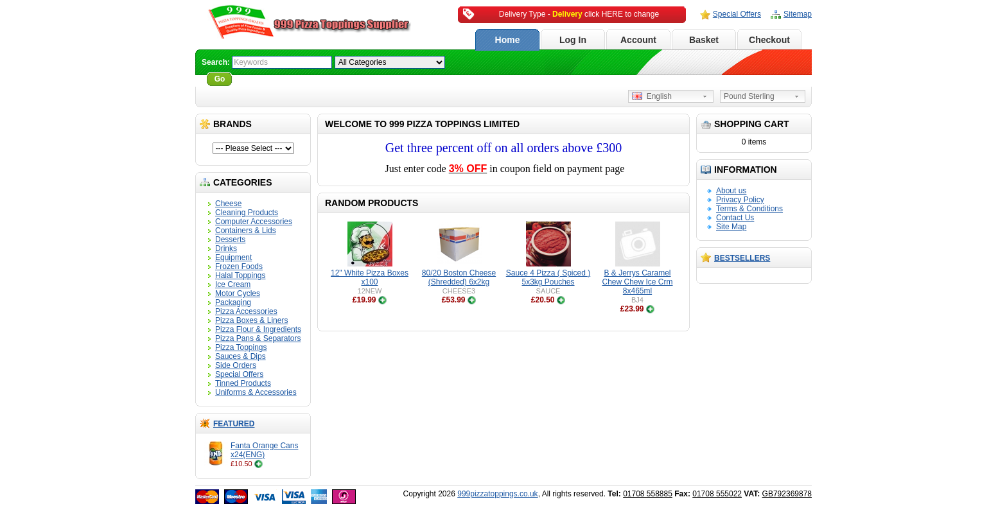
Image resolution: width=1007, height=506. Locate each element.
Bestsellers (742, 258)
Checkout (769, 40)
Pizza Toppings (241, 347)
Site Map (731, 226)
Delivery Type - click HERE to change (579, 14)
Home (507, 40)
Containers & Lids (245, 230)
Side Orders (235, 365)
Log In (572, 40)
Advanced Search (270, 78)
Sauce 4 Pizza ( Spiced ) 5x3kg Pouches (548, 277)
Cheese (228, 203)
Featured (233, 423)
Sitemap (798, 14)
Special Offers (737, 14)
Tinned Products (243, 383)
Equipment (233, 257)
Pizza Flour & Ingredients (258, 329)
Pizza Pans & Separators (258, 338)
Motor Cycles (237, 293)
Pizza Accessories (246, 311)
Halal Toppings (240, 275)
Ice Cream (232, 284)
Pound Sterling (749, 96)
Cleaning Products (246, 212)
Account (638, 40)
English (652, 96)
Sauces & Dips (240, 356)
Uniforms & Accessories (256, 392)
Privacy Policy (740, 199)
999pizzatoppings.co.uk (497, 493)
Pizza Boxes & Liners (251, 320)
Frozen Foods (239, 266)
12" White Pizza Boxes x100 (369, 277)
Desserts (230, 239)
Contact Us (735, 217)
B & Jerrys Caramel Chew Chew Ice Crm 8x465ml (637, 281)
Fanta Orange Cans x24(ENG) (264, 450)
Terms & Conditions (749, 208)
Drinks (226, 248)
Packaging (233, 302)
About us (731, 190)
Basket (704, 40)
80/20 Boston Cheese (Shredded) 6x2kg (459, 277)
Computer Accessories (253, 221)
